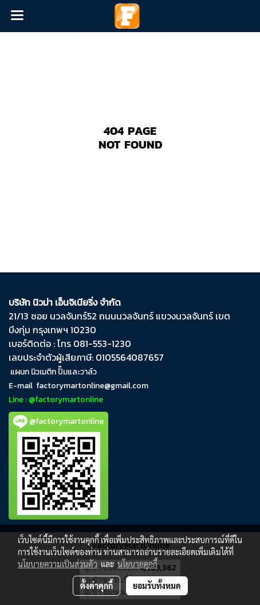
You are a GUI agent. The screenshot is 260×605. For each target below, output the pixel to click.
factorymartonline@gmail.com (92, 386)
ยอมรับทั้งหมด (157, 585)
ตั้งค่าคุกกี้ (96, 585)
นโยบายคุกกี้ (137, 564)
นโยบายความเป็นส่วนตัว (57, 564)
